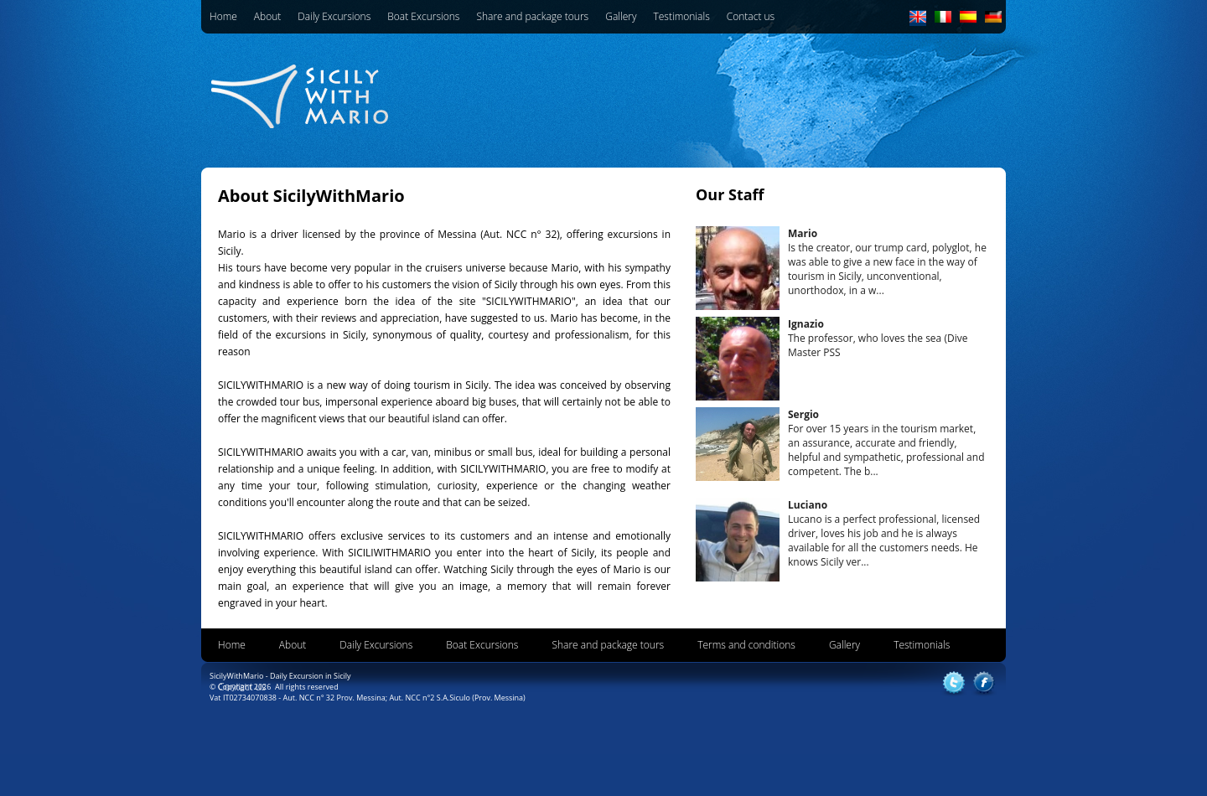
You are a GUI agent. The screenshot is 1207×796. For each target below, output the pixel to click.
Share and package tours (532, 16)
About (267, 16)
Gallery (620, 16)
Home (223, 16)
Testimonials (681, 16)
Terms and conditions (746, 645)
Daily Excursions (334, 16)
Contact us (750, 16)
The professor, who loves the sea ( (877, 338)
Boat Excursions (423, 16)
